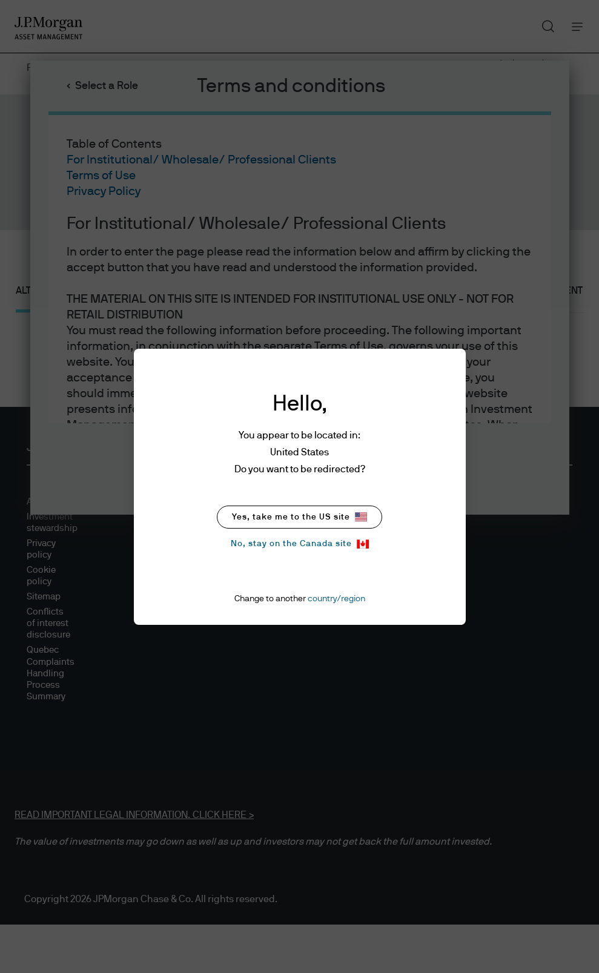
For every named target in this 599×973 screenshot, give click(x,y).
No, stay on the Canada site (300, 544)
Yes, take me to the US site (299, 516)
